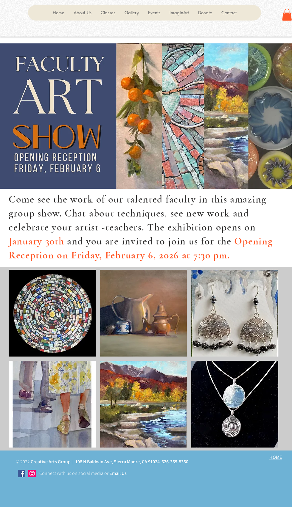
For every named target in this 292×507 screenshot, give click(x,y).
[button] (82, 13)
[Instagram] (32, 473)
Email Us (117, 473)
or (105, 473)
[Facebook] (21, 473)
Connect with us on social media (71, 473)
